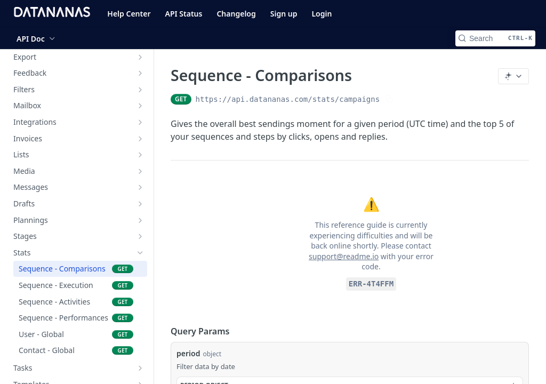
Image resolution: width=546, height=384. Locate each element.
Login (321, 14)
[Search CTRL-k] (495, 38)
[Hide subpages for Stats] (140, 253)
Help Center (128, 14)
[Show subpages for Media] (140, 171)
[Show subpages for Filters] (140, 89)
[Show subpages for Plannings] (140, 220)
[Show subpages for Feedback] (140, 73)
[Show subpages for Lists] (140, 154)
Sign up (284, 14)
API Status (184, 14)
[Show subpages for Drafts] (140, 203)
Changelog (235, 14)
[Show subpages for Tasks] (140, 368)
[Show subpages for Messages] (140, 187)
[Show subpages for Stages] (140, 236)
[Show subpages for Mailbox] (140, 105)
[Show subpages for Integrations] (140, 122)
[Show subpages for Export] (140, 57)
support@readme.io (344, 256)
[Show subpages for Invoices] (140, 138)
